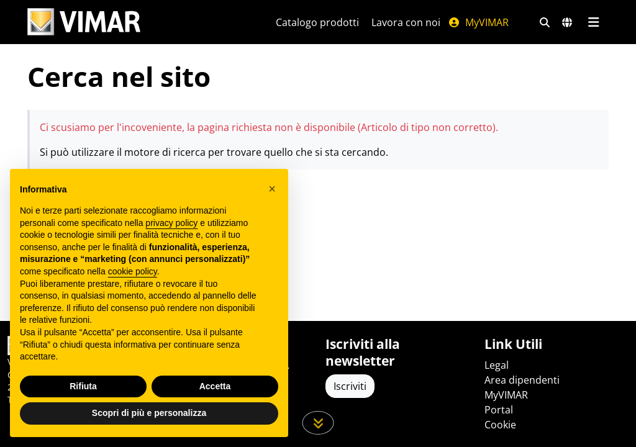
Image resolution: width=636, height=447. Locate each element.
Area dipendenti (522, 380)
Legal (496, 365)
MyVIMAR (478, 22)
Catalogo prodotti (317, 22)
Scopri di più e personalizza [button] (149, 413)
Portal (498, 410)
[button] (272, 189)
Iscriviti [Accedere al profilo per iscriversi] (350, 386)
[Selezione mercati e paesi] (567, 22)
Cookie (500, 424)
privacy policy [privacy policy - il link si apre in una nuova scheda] (171, 223)
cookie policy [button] (132, 271)
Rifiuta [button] (83, 386)
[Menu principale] (593, 22)
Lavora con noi (405, 22)
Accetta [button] (215, 386)
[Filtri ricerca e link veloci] (544, 22)
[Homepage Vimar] (83, 22)
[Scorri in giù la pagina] (318, 423)
